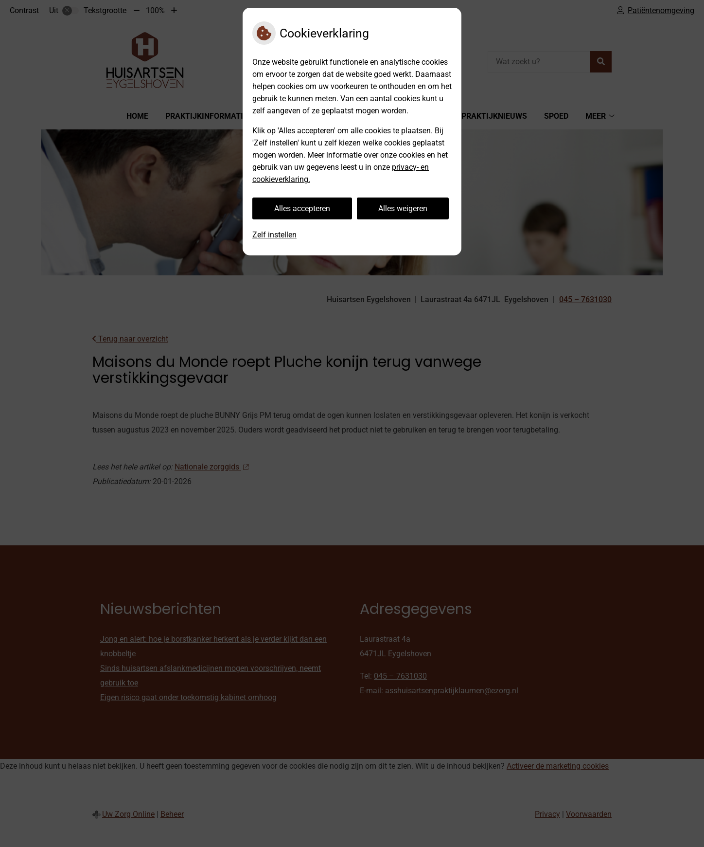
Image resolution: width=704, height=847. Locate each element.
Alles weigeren (402, 208)
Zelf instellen (274, 234)
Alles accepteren (302, 208)
